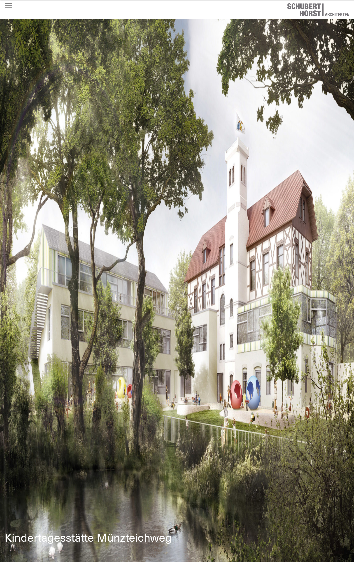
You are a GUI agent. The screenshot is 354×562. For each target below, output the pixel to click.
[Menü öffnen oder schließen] (8, 5)
